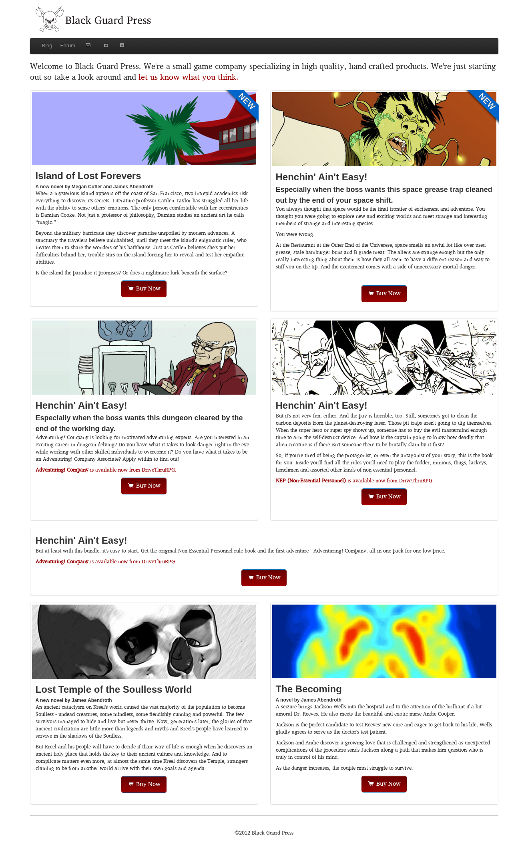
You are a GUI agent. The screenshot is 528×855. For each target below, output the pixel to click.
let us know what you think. (189, 77)
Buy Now (144, 288)
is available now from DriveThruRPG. (106, 470)
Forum (68, 45)
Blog (47, 45)
